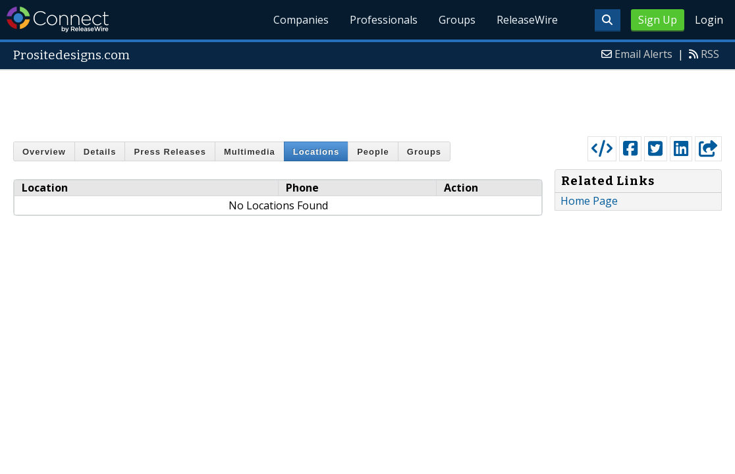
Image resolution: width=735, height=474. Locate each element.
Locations (316, 152)
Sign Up (657, 20)
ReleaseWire (527, 20)
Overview (44, 152)
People (373, 152)
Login (709, 20)
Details (100, 152)
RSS (710, 54)
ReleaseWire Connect (58, 19)
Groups (457, 20)
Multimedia (249, 152)
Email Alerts (643, 54)
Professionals (384, 20)
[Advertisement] (367, 100)
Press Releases (169, 152)
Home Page (589, 201)
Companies (301, 20)
